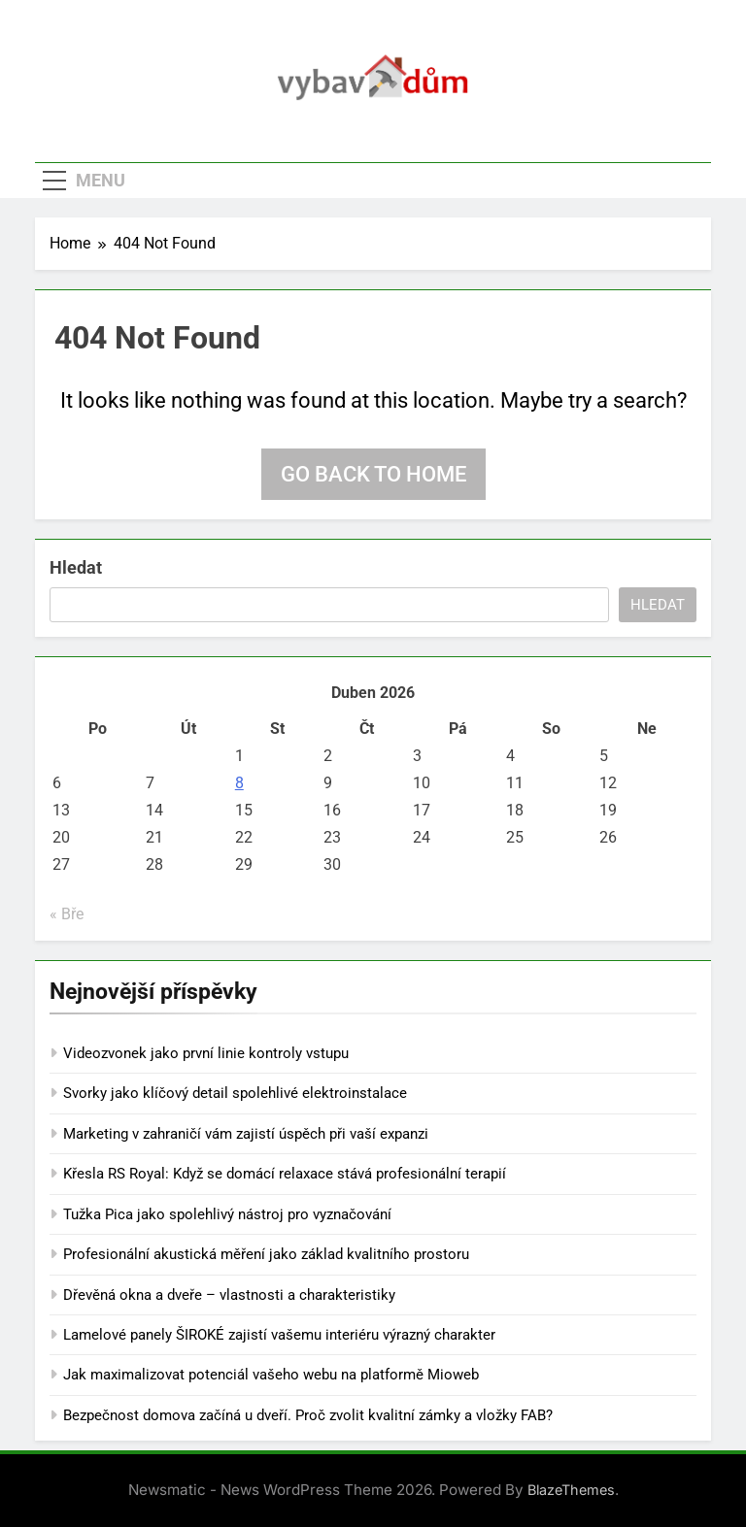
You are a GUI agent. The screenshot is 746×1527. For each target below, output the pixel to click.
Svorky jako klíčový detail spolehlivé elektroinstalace (235, 1093)
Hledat (76, 567)
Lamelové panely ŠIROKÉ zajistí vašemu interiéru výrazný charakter (279, 1335)
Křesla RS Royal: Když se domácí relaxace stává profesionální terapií (284, 1173)
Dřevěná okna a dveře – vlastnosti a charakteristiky (229, 1295)
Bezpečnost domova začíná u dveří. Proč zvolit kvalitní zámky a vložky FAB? (308, 1415)
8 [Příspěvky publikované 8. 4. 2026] (239, 783)
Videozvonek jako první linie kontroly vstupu (206, 1053)
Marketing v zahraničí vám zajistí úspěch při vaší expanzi (245, 1134)
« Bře (67, 914)
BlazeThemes (571, 1489)
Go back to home (373, 474)
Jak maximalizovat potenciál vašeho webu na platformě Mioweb (271, 1374)
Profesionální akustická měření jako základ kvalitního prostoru (266, 1254)
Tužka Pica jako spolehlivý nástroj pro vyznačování (227, 1214)
